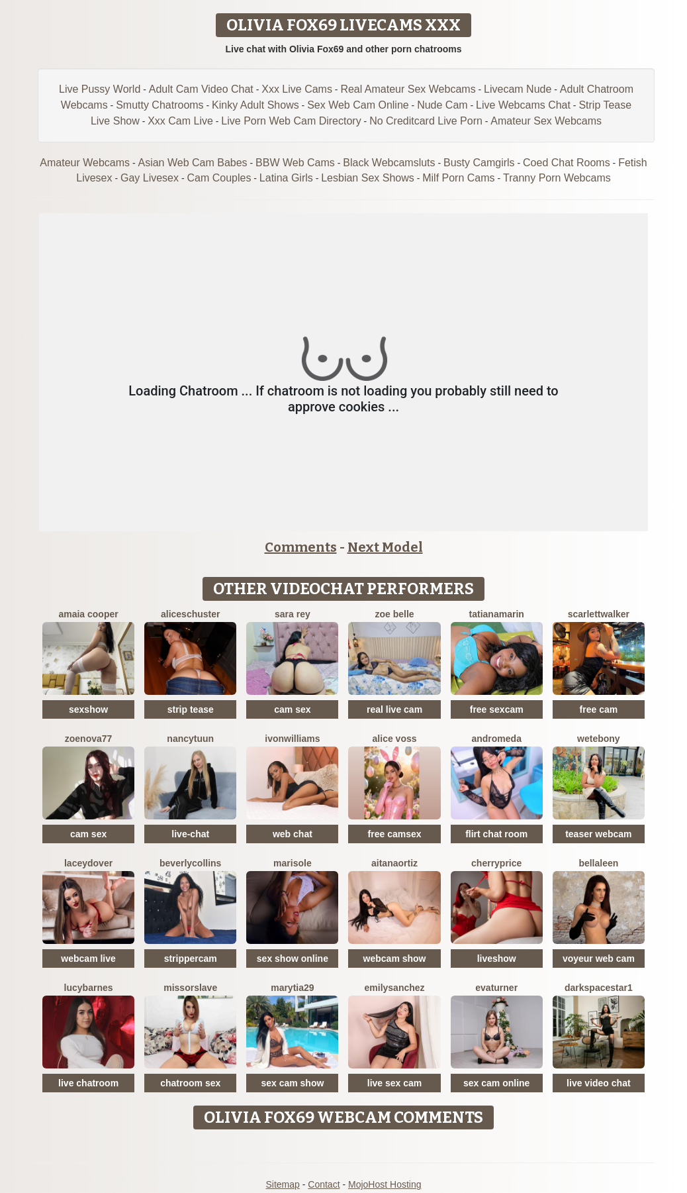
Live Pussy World (99, 89)
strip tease (190, 709)
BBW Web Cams (295, 162)
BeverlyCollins (190, 863)
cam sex (292, 709)
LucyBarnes (88, 987)
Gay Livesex (149, 177)
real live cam (394, 709)
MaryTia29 (292, 987)
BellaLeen (598, 863)
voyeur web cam (599, 958)
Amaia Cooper (88, 614)
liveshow (496, 958)
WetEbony (598, 738)
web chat (292, 834)
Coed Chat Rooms (566, 162)
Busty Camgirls (479, 162)
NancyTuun (190, 738)
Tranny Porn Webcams (557, 177)
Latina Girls (286, 177)
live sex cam (394, 1083)
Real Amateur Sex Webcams (407, 89)
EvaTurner (496, 987)
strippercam (190, 958)
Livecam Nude (517, 89)
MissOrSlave (190, 987)
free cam (599, 709)
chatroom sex (190, 1083)
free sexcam (497, 709)
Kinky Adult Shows (255, 105)
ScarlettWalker (598, 614)
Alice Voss (395, 738)
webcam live (88, 958)
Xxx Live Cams (296, 89)
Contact (324, 1184)
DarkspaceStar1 (599, 987)
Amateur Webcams (85, 162)
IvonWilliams (292, 738)
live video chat (598, 1083)
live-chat (190, 834)
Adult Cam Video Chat (201, 89)
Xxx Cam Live (180, 121)
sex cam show (292, 1083)
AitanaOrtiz (394, 863)
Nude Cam (442, 105)
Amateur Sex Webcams (546, 121)
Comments (301, 547)
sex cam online (496, 1083)
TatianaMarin (496, 614)
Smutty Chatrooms (159, 105)
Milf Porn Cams (458, 177)
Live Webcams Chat (523, 105)
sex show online (292, 958)
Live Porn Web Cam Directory (291, 121)
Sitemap (282, 1184)
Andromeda (496, 738)
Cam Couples (219, 177)
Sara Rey (292, 614)
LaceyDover (88, 863)
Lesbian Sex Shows (367, 177)
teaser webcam (598, 834)
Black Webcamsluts (389, 162)
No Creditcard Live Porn (425, 121)
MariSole (292, 863)
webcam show (394, 958)
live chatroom (88, 1083)
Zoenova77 (89, 738)
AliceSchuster (190, 614)
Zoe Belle (394, 614)
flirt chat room (496, 834)
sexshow (88, 709)
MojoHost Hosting (385, 1184)
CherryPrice (496, 863)
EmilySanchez (395, 987)
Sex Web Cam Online (358, 105)
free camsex (395, 834)
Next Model (385, 547)
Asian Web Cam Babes (192, 162)
